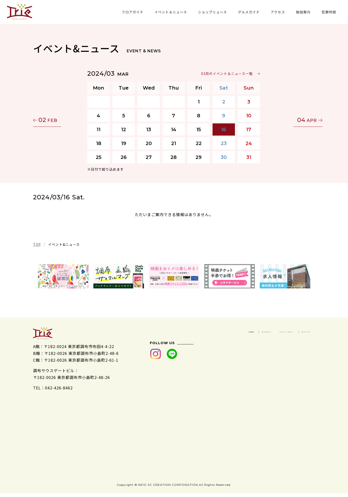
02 (56, 119)
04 (292, 119)
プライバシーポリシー (254, 338)
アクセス (278, 11)
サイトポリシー (295, 331)
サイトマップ (298, 338)
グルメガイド (249, 11)
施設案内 (303, 11)
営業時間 (328, 11)
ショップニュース (212, 11)
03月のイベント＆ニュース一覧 (227, 73)
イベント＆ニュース (170, 11)
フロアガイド (132, 11)
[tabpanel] (63, 276)
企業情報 (262, 331)
